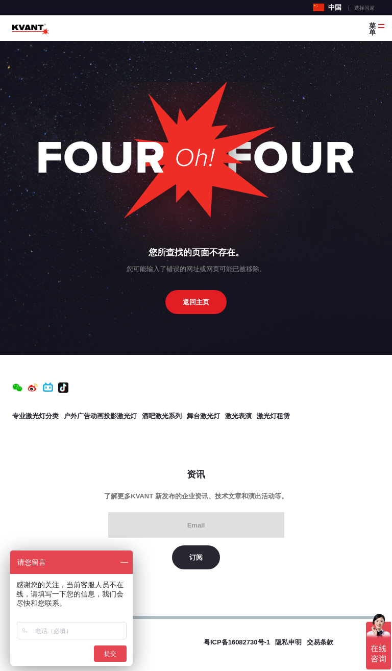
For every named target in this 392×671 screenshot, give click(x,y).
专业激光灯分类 (35, 416)
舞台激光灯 (203, 416)
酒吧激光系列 (162, 416)
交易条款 (320, 642)
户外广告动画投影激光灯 (100, 416)
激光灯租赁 (273, 416)
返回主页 (196, 302)
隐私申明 (288, 642)
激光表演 (238, 416)
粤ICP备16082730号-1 (237, 642)
